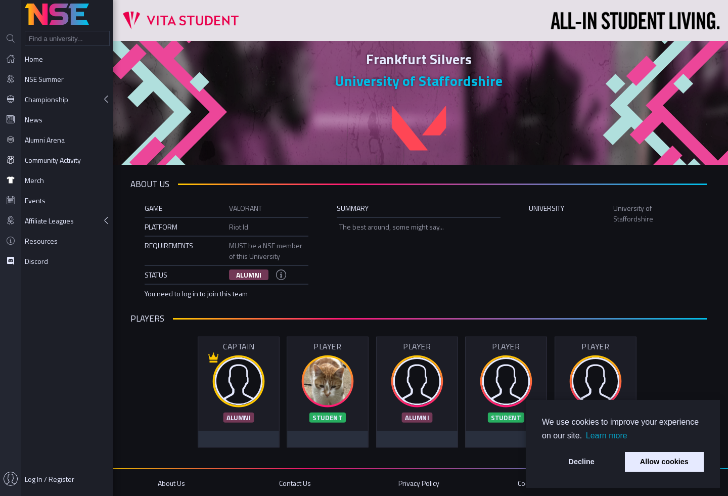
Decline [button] (582, 462)
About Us (175, 482)
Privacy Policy (420, 482)
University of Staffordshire (421, 81)
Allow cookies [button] (664, 462)
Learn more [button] (606, 435)
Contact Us (297, 482)
